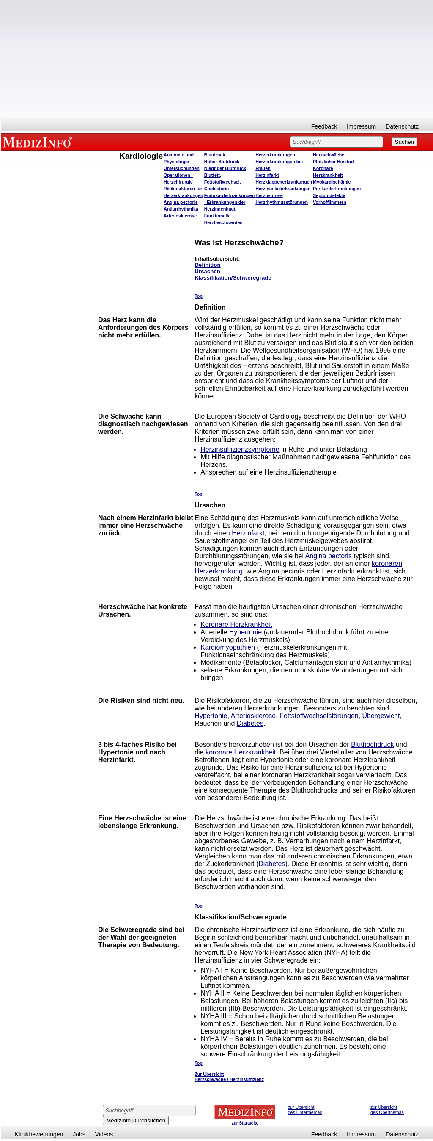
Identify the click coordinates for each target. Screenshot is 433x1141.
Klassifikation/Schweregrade (233, 277)
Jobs (79, 1134)
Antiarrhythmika (181, 208)
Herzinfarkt (267, 175)
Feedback (324, 126)
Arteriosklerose (180, 215)
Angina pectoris (181, 202)
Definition (207, 265)
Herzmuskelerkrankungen (282, 188)
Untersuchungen (182, 168)
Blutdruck (214, 154)
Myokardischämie (332, 181)
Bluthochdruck (372, 744)
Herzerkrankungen (275, 154)
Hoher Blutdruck (221, 161)
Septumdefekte (329, 195)
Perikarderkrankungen (337, 188)
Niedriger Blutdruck (225, 168)
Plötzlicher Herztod (333, 161)
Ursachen (207, 271)
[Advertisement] (217, 59)
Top (199, 296)
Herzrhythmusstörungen (281, 202)
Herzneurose (269, 195)
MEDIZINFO (39, 141)
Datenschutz (402, 126)
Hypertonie (245, 632)
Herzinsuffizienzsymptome (239, 449)
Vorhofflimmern (329, 202)
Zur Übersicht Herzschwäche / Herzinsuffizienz (229, 1077)
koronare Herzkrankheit (241, 752)
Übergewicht (381, 715)
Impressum (361, 126)
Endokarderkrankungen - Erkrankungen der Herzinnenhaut (229, 202)
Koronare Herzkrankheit (236, 624)
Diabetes (250, 723)
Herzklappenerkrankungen (283, 181)
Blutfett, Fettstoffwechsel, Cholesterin (222, 182)
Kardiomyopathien (227, 647)
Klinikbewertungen (39, 1134)
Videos (104, 1134)
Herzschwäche (328, 154)
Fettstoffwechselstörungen (319, 715)
